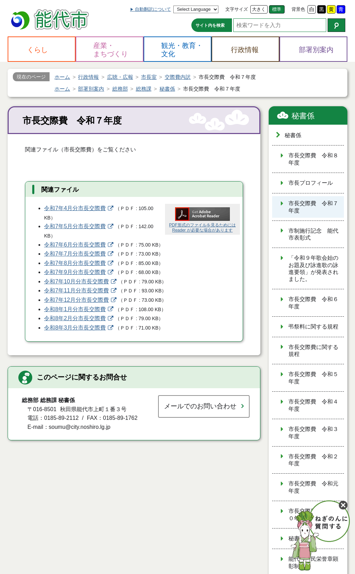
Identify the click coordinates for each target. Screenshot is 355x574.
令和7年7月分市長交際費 (75, 254)
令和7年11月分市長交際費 (76, 290)
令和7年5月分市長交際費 (75, 226)
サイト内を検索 (210, 25)
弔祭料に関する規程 (313, 327)
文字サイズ (236, 9)
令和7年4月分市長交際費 (75, 208)
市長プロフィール (310, 183)
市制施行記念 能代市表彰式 (313, 234)
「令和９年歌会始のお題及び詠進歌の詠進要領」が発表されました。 (313, 268)
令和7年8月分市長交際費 (75, 263)
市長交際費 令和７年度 (313, 207)
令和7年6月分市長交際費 (75, 245)
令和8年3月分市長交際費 (75, 328)
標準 (276, 9)
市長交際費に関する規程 (313, 350)
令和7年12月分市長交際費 (76, 300)
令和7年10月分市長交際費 (76, 281)
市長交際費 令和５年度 (313, 377)
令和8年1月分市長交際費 (75, 309)
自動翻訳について (153, 9)
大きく (259, 9)
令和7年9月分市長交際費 (75, 272)
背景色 (298, 9)
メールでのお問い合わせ (200, 406)
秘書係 (303, 115)
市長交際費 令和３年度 (313, 432)
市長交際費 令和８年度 (313, 159)
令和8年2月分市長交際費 (75, 318)
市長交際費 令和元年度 (313, 487)
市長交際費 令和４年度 (313, 405)
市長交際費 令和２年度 (313, 460)
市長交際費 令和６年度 (313, 302)
